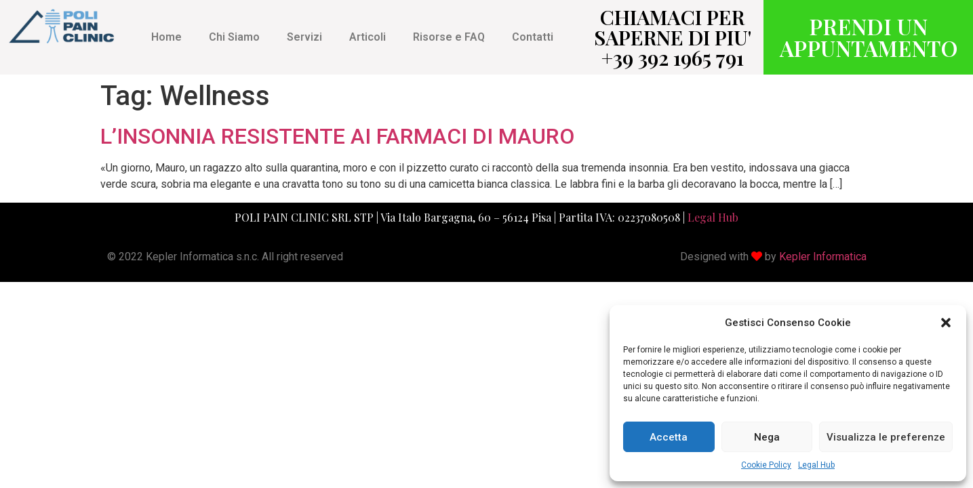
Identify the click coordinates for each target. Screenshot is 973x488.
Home (166, 36)
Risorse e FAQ (449, 36)
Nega (767, 437)
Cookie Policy (766, 465)
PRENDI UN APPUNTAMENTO (868, 37)
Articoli (367, 36)
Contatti (532, 36)
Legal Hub (816, 465)
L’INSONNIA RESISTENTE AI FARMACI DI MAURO (337, 136)
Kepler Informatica (823, 256)
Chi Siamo (234, 36)
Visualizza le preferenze (886, 437)
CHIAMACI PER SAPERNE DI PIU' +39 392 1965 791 (672, 37)
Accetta (669, 437)
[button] (946, 322)
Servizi (304, 36)
